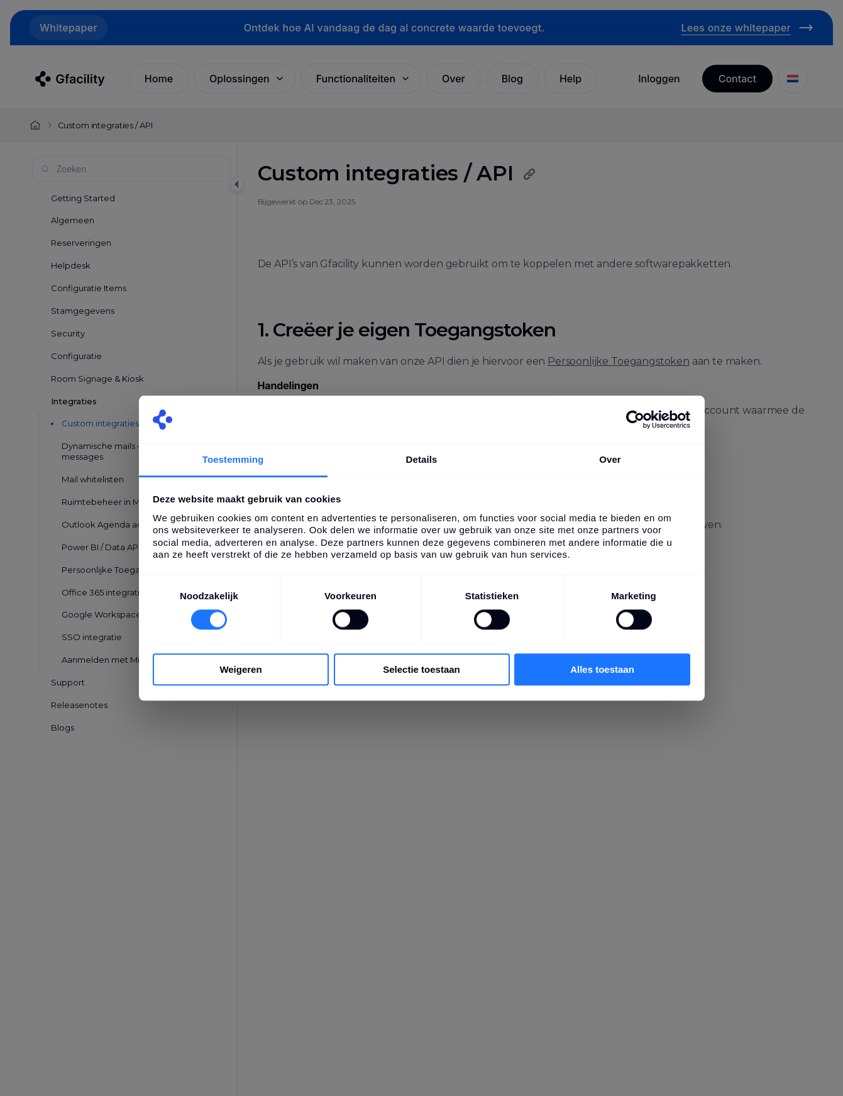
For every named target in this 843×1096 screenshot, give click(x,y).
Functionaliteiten (363, 78)
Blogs (62, 727)
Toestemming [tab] (233, 460)
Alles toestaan (602, 669)
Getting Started (83, 198)
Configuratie (76, 356)
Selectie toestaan (421, 669)
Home (159, 78)
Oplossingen (247, 78)
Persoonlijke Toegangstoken (619, 361)
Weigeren (240, 669)
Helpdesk (71, 265)
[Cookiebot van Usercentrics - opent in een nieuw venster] (635, 419)
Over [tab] (610, 460)
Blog (512, 78)
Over (453, 78)
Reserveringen (81, 243)
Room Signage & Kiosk (97, 379)
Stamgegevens (82, 311)
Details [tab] (422, 460)
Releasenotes (79, 705)
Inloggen (659, 78)
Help (570, 78)
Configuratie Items (88, 288)
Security (68, 333)
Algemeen (72, 220)
